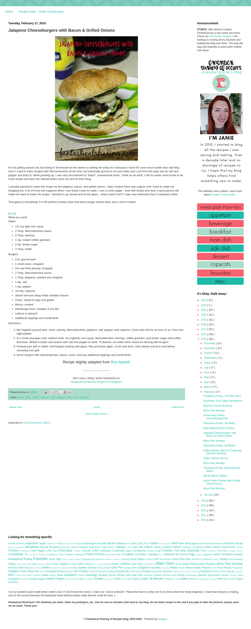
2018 (204, 324)
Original (143, 567)
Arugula (79, 543)
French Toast (68, 559)
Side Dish (138, 575)
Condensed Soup (122, 550)
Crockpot (128, 554)
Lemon (115, 563)
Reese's (217, 571)
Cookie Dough (154, 550)
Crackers (42, 554)
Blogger (162, 619)
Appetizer (32, 543)
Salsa (60, 575)
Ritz (24, 575)
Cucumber (141, 554)
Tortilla (117, 578)
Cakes (149, 547)
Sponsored (214, 575)
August (208, 362)
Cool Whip (180, 550)
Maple (186, 563)
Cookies (168, 550)
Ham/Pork (197, 559)
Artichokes (70, 543)
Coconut (86, 550)
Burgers (84, 547)
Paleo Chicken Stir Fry (215, 458)
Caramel (167, 547)
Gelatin (78, 559)
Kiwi (95, 564)
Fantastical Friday (20, 559)
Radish (175, 571)
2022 (204, 305)
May (206, 377)
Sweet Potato (72, 579)
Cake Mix (138, 547)
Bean (155, 543)
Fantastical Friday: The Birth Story (222, 396)
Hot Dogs (33, 564)
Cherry (239, 547)
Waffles (184, 578)
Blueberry (230, 543)
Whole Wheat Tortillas (215, 475)
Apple (42, 543)
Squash (225, 575)
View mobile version (96, 413)
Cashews (187, 547)
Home (9, 11)
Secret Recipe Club (120, 575)
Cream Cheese (95, 554)
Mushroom (56, 568)
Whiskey (213, 579)
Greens (150, 559)
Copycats (194, 550)
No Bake (74, 567)
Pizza (60, 571)
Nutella (83, 567)
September (210, 357)
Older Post (178, 407)
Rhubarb (239, 571)
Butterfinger (95, 547)
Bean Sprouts (165, 543)
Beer (182, 543)
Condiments (139, 550)
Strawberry (14, 578)
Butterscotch (108, 547)
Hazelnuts (208, 559)
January (208, 494)
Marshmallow (198, 563)
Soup (182, 575)
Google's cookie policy (223, 194)
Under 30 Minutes (152, 578)
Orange (127, 567)
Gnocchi (99, 559)
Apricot (61, 543)
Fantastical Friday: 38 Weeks (219, 445)
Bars (135, 543)
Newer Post (15, 407)
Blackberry (219, 543)
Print (12, 213)
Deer (161, 554)
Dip (178, 554)
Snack (158, 575)
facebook (76, 381)
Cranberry (52, 554)
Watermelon (203, 579)
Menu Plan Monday (214, 410)
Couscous (33, 554)
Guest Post (178, 559)
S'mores (37, 575)
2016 (204, 334)
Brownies (55, 547)
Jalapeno (62, 397)
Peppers (14, 571)
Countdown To (18, 554)
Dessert (170, 554)
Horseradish (22, 564)
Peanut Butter (194, 567)
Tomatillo (89, 579)
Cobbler (77, 551)
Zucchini (13, 582)
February (209, 391)
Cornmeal (222, 550)
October (208, 352)
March (208, 386)
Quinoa (167, 571)
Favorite (45, 397)
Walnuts (193, 579)
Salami (53, 575)
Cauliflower (198, 547)
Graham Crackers (112, 559)
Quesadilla (157, 571)
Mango (179, 564)
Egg (192, 554)
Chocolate (66, 550)
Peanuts (207, 567)
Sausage (91, 575)
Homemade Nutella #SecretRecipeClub (215, 417)
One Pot (117, 567)
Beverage (190, 543)
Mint (22, 567)
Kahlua (74, 564)
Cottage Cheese (235, 551)
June (207, 372)
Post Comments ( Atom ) (37, 422)
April (207, 382)
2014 (204, 500)
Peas (220, 567)
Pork (76, 571)
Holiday (224, 559)
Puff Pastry (136, 571)
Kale (81, 563)
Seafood (103, 575)
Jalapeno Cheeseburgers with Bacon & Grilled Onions (219, 434)
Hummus (42, 564)
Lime (134, 563)
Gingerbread (88, 559)
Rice (11, 575)
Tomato (99, 578)
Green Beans (138, 559)
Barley (129, 543)
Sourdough (192, 575)
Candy (158, 547)
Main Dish (73, 397)
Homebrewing (236, 559)
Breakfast (33, 547)
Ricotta (18, 575)
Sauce (81, 575)
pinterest (89, 381)
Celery (208, 547)
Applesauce (52, 543)
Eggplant (208, 554)
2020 (204, 314)
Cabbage (120, 547)
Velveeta (169, 579)
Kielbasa (88, 564)
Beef (28, 397)
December (210, 343)
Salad (45, 575)
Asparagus (90, 543)
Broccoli (45, 547)
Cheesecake (228, 547)
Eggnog (199, 554)
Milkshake (13, 567)
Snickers (167, 575)
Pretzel (92, 571)
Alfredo (12, 543)
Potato (84, 571)
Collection (106, 550)
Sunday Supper (37, 578)
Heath (216, 559)
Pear (214, 568)
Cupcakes (153, 554)
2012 (204, 510)
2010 (204, 520)
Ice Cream (53, 563)
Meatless (211, 563)
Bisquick (208, 543)
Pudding (111, 571)
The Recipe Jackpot (220, 36)
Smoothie (149, 575)
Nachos (65, 568)
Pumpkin (147, 571)
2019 (204, 319)
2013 (204, 505)
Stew (240, 575)
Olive (100, 567)
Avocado (102, 543)
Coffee (36, 397)
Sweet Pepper (56, 578)
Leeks (106, 564)
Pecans (228, 567)
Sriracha (233, 575)
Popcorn (68, 571)
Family (217, 554)
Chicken (14, 550)
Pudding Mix (123, 571)
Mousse (39, 568)
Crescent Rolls (114, 554)
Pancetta (165, 568)
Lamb (100, 564)
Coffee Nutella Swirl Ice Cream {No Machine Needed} (222, 452)
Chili (49, 550)
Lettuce (125, 563)
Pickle (31, 571)
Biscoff (200, 543)
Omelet (107, 567)
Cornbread (212, 551)
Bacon (21, 397)
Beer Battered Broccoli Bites (218, 428)
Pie (37, 571)
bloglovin (102, 381)
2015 (204, 339)
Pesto (23, 571)
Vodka (177, 579)
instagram (116, 381)
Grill (53, 397)
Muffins (47, 567)
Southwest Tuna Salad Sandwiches (222, 400)
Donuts (184, 554)
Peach (181, 567)
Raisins (182, 571)
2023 (204, 300)
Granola (125, 559)
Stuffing (24, 579)
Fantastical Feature (232, 554)
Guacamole (166, 559)
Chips (55, 550)
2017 (204, 329)
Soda (175, 575)
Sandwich (84, 397)
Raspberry (207, 571)
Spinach (203, 575)
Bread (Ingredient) (17, 547)
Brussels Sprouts (70, 547)
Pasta (174, 567)
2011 (204, 515)
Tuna (129, 579)
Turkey (136, 578)
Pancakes (155, 567)
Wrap (226, 579)
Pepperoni (238, 567)
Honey (12, 563)
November (210, 348)
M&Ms (140, 564)
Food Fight (55, 559)
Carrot (177, 547)
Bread (239, 543)
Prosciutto (101, 571)
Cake (129, 547)
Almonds (21, 543)
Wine (220, 578)
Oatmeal (92, 567)
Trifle (123, 579)
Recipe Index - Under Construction (41, 11)
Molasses (30, 567)
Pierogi (42, 571)
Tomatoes (108, 579)
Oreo (135, 567)
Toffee (81, 579)
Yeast (232, 579)
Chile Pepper (38, 550)
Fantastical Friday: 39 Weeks (219, 423)
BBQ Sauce (144, 543)
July (206, 367)
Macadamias (150, 564)
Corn (204, 550)
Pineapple (51, 571)
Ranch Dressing (193, 571)
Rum (29, 575)
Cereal (217, 547)
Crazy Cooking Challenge (71, 554)
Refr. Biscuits (228, 571)
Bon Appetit (120, 362)
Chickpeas (25, 551)
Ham (188, 559)
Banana (121, 543)
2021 (204, 310)
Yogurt (239, 578)
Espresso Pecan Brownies (217, 405)
